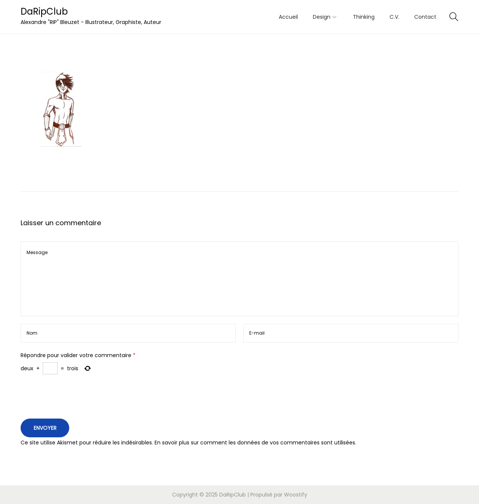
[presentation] (77, 398)
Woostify (295, 494)
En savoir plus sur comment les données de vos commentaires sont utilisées (255, 442)
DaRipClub (44, 11)
